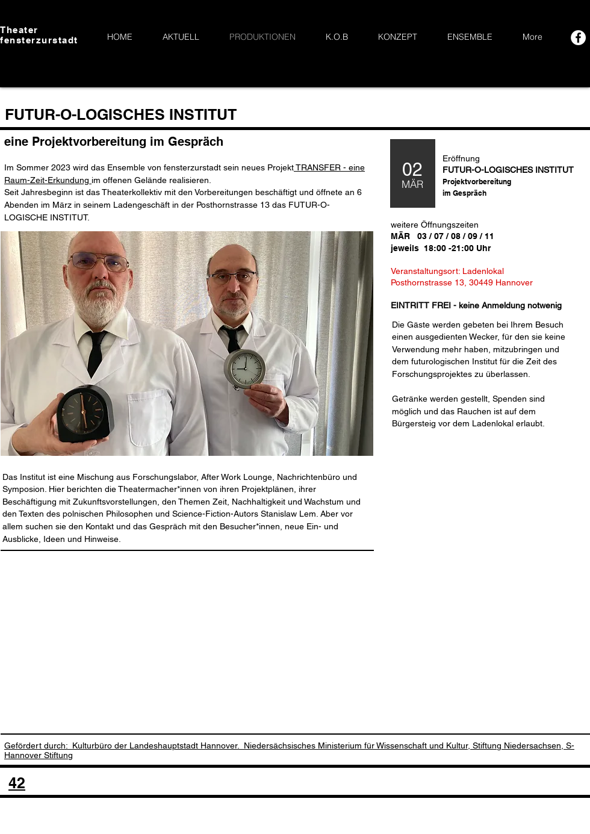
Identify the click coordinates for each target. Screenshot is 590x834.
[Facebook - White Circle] (578, 37)
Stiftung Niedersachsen (517, 745)
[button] (187, 343)
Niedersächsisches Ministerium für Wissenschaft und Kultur (356, 745)
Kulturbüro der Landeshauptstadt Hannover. (155, 745)
